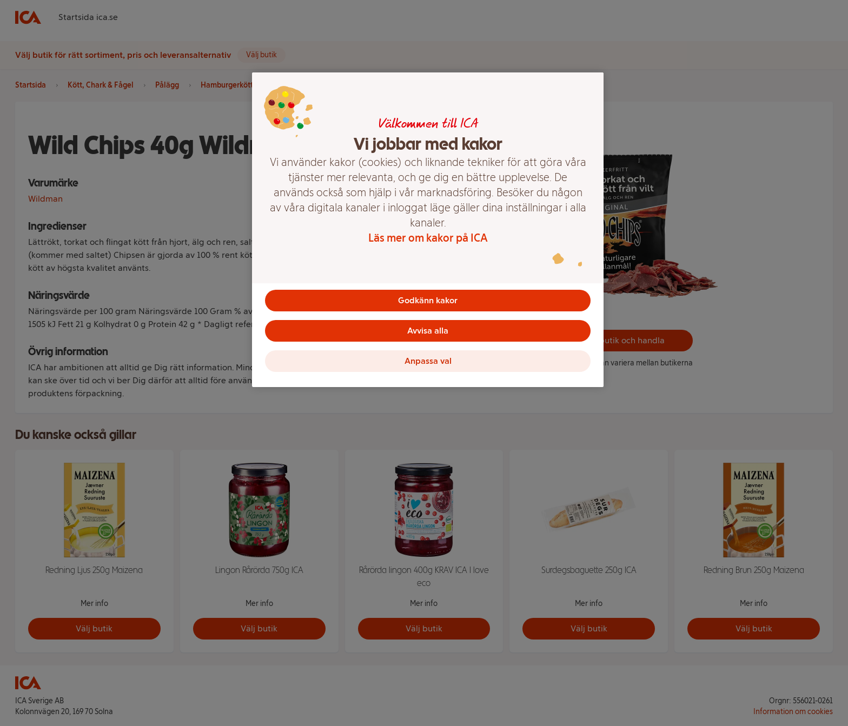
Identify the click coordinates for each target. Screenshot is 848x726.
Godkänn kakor (428, 300)
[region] (428, 229)
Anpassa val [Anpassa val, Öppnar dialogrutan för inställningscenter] (428, 361)
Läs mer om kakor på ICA (428, 237)
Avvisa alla (427, 330)
